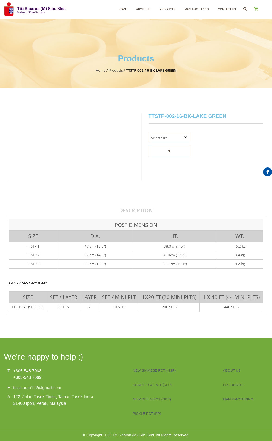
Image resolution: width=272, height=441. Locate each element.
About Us (143, 9)
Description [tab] (136, 210)
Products (167, 9)
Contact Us (227, 9)
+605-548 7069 (27, 377)
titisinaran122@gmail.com (37, 387)
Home (123, 9)
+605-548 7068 (27, 371)
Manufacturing (196, 9)
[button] (245, 9)
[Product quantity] (169, 151)
